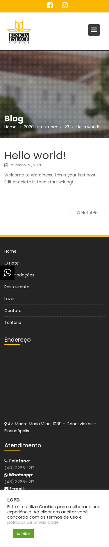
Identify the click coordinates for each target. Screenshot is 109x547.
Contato (13, 310)
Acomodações (20, 275)
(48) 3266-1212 (20, 468)
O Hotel (84, 213)
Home (11, 251)
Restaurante (17, 287)
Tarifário (13, 322)
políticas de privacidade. (33, 522)
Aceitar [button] (23, 534)
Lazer (10, 298)
